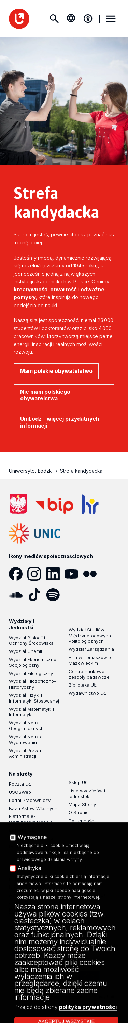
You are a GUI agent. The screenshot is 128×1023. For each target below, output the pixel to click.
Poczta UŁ (20, 784)
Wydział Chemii (25, 651)
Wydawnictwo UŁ (87, 693)
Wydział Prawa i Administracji (26, 753)
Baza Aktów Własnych (33, 808)
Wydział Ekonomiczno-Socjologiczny (33, 662)
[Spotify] (55, 594)
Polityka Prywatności (31, 838)
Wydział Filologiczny (31, 673)
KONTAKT (20, 910)
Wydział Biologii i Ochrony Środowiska (31, 640)
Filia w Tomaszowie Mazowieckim (90, 660)
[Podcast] (74, 594)
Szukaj (53, 18)
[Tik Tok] (36, 594)
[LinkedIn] (55, 574)
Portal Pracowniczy (30, 800)
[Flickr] (92, 574)
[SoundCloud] (18, 594)
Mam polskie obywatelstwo (56, 371)
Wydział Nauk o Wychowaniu (26, 739)
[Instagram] (36, 574)
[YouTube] (74, 574)
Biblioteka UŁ (83, 685)
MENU (110, 18)
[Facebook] (18, 574)
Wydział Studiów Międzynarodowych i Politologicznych (91, 635)
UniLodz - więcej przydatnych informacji (59, 422)
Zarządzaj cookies (50, 1001)
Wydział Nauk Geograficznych (26, 725)
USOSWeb (20, 792)
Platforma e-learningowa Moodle (31, 819)
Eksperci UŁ (21, 830)
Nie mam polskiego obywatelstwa (45, 395)
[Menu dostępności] (88, 18)
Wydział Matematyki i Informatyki (31, 711)
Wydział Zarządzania (91, 649)
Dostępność (21, 846)
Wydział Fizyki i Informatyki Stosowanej (34, 698)
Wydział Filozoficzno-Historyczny (32, 684)
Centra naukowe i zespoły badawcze (89, 674)
